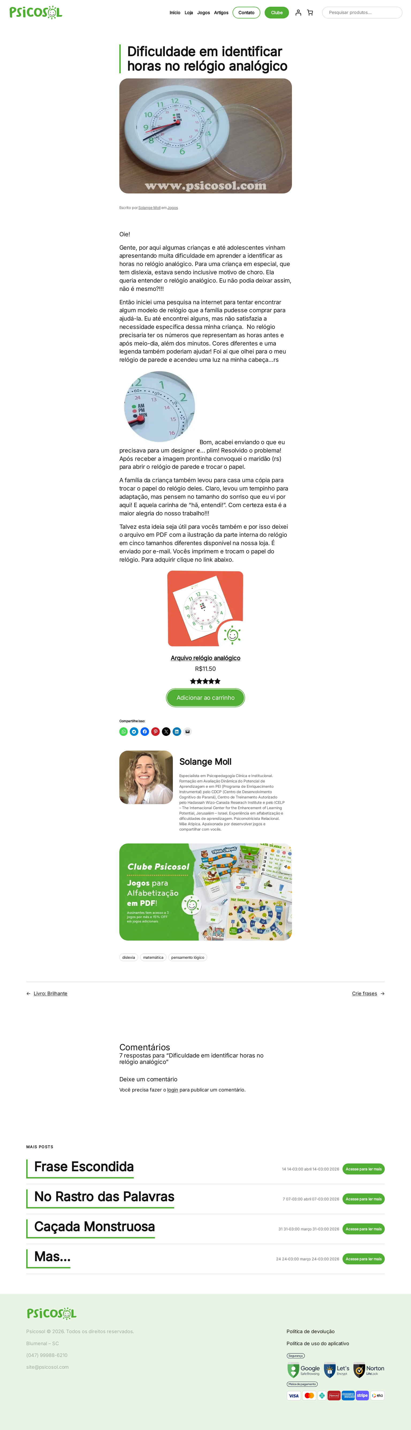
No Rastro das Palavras (104, 1196)
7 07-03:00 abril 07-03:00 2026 (311, 1199)
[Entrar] (298, 12)
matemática (153, 957)
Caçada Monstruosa (94, 1226)
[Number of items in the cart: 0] (310, 12)
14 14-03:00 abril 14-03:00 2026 (310, 1169)
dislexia (128, 957)
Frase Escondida (84, 1166)
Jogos (172, 207)
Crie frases (364, 993)
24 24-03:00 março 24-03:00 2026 (307, 1259)
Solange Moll (149, 207)
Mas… (52, 1256)
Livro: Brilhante (50, 993)
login (172, 1090)
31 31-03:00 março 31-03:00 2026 (309, 1229)
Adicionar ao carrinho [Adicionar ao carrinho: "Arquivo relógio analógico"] (206, 697)
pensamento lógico (187, 957)
